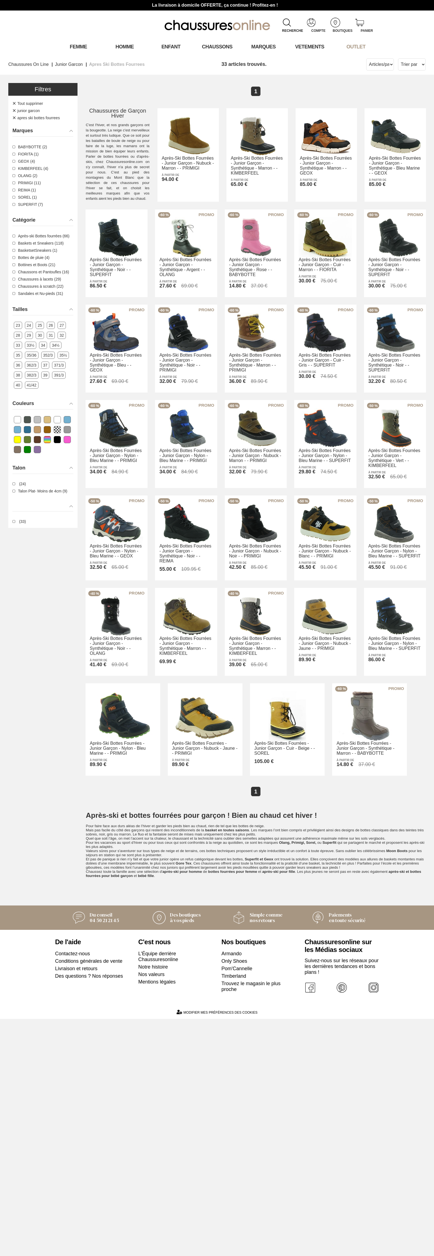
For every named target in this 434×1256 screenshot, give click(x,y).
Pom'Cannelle (236, 1205)
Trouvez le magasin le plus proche (250, 1223)
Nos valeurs (151, 1211)
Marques (263, 47)
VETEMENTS (309, 47)
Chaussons (217, 47)
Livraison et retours (76, 1205)
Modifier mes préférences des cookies (217, 1249)
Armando (231, 1190)
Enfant (170, 47)
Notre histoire (153, 1204)
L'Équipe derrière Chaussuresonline (158, 1193)
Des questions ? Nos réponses (89, 1213)
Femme (78, 47)
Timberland (233, 1213)
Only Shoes (234, 1198)
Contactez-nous (72, 1190)
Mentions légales (157, 1219)
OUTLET (356, 47)
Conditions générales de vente (88, 1198)
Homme (124, 47)
